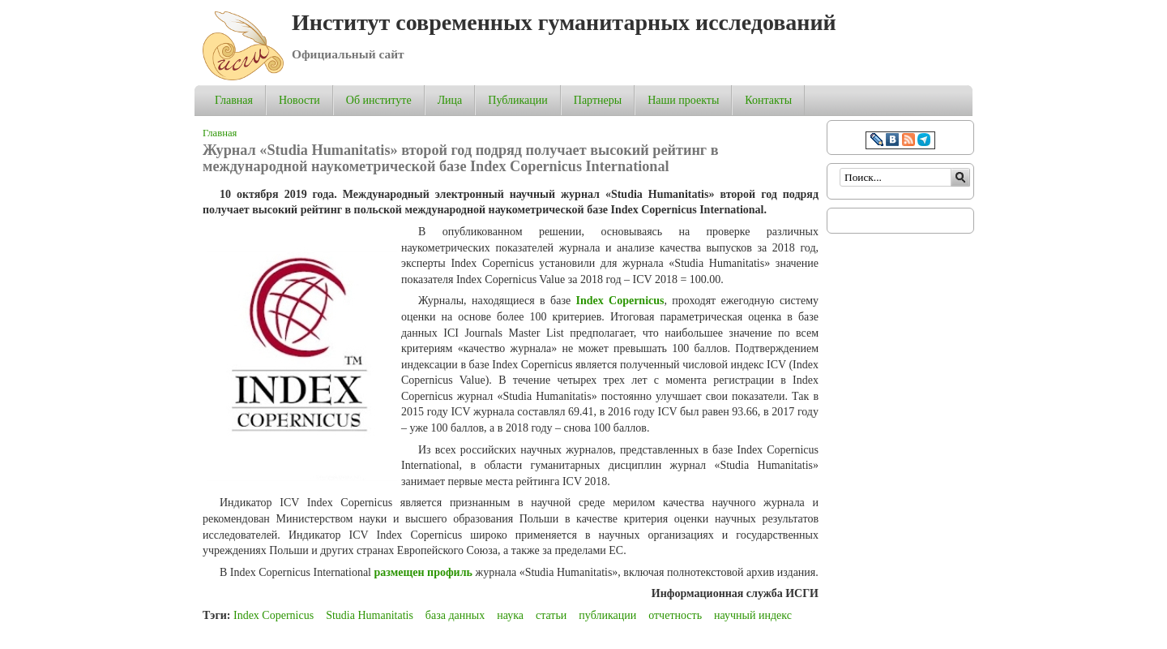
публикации (607, 615)
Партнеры (598, 100)
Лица (450, 100)
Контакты (768, 100)
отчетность (675, 615)
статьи (551, 615)
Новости (299, 100)
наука (510, 615)
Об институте (379, 100)
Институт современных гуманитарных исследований (564, 22)
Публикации (517, 100)
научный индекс (753, 615)
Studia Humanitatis (369, 615)
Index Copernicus (273, 615)
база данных (455, 615)
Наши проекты (683, 100)
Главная (234, 100)
